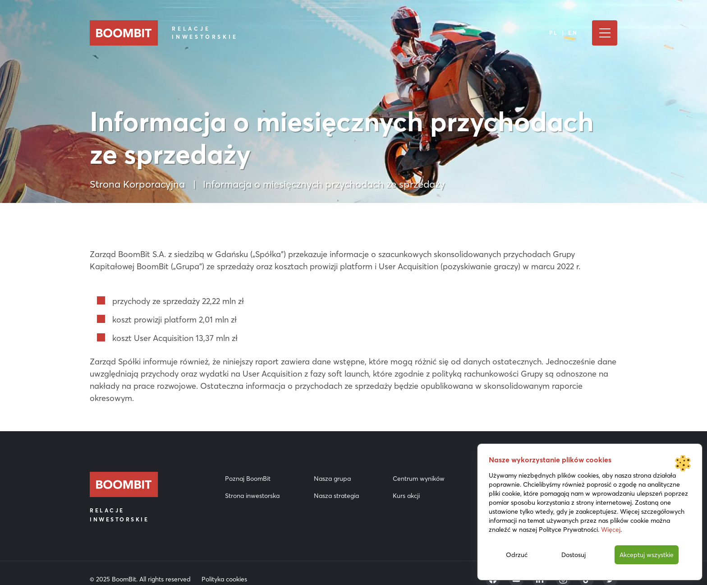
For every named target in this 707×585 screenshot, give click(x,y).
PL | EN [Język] (563, 32)
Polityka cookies (224, 579)
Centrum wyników (419, 478)
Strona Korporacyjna (137, 184)
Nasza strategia (336, 496)
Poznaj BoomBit (248, 478)
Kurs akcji (406, 496)
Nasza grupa (332, 478)
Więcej (610, 529)
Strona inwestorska (252, 496)
